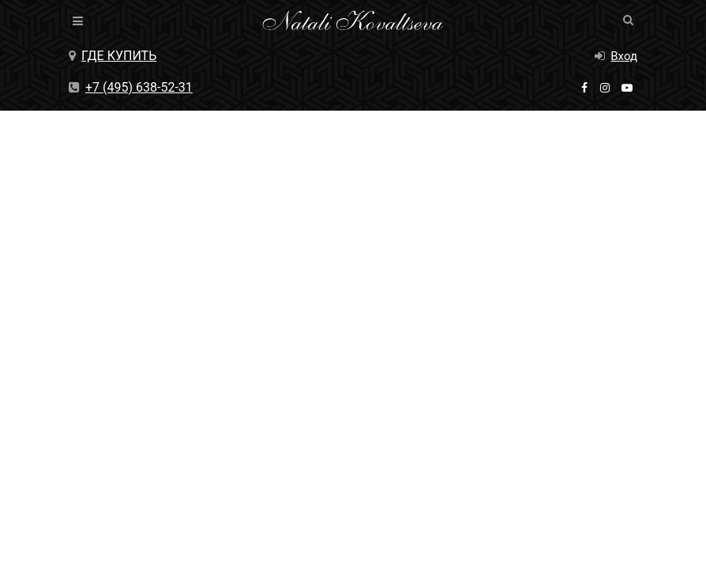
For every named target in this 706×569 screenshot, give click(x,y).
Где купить (112, 55)
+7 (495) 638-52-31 (131, 87)
